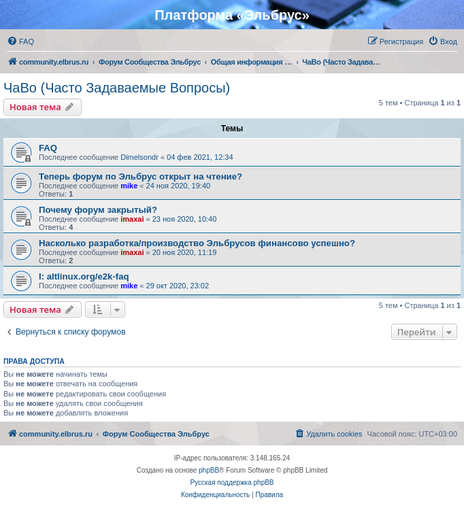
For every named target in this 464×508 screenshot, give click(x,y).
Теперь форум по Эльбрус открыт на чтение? (140, 176)
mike (128, 186)
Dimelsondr (139, 157)
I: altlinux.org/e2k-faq (84, 276)
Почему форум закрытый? (98, 210)
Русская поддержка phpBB (232, 482)
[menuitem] (20, 41)
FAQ (48, 148)
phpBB (209, 470)
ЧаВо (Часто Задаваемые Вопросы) (116, 87)
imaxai (132, 219)
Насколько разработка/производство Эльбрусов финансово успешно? (197, 243)
